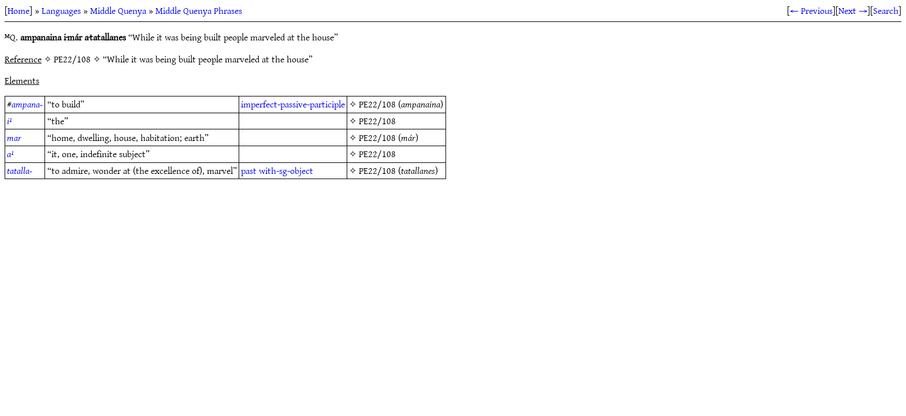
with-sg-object (286, 170)
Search (885, 10)
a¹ (10, 154)
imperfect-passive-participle (293, 104)
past (249, 170)
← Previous (811, 10)
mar (14, 137)
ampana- (27, 104)
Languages (61, 10)
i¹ (9, 121)
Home (18, 10)
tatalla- (19, 170)
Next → (852, 10)
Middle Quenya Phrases (198, 10)
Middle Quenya (118, 10)
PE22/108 (377, 104)
